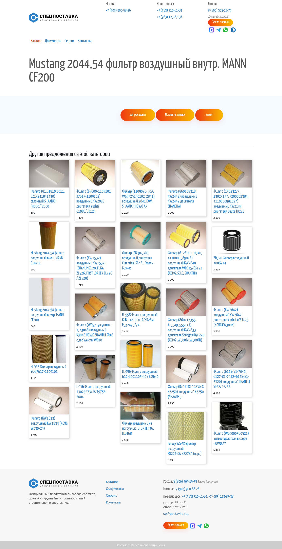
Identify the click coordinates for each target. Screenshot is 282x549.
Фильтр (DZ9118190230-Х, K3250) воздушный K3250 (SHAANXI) (186, 392)
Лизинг (208, 115)
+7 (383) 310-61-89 (169, 10)
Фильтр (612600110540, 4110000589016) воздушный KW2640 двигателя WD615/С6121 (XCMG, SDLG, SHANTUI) (185, 263)
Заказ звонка (220, 22)
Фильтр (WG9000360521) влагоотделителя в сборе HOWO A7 (231, 438)
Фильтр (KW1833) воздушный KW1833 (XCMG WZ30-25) (49, 423)
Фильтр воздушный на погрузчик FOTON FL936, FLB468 (138, 428)
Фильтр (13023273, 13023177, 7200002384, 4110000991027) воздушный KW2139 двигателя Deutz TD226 (230, 201)
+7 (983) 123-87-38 (169, 17)
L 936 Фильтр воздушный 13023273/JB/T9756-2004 (93, 392)
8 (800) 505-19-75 (219, 10)
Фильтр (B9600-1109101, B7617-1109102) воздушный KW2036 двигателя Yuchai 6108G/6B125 (94, 201)
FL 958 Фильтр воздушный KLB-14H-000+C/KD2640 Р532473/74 (139, 320)
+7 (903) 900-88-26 (118, 10)
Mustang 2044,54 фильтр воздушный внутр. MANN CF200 (47, 315)
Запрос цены (138, 115)
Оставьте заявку (175, 115)
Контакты (84, 41)
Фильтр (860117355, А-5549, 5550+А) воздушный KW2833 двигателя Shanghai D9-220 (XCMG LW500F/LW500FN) (186, 330)
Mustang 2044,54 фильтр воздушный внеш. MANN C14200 (47, 258)
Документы (53, 41)
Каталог (36, 41)
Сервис (69, 41)
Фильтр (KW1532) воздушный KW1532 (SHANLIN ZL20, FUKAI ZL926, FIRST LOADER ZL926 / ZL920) (94, 268)
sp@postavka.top (176, 513)
